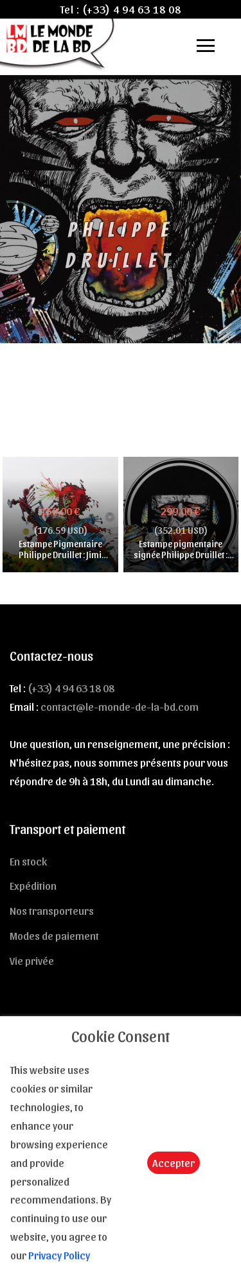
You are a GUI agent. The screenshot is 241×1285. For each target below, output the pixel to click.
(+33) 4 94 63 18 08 (131, 9)
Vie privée (32, 960)
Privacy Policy (59, 1254)
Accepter (173, 1162)
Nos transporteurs (52, 910)
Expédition (33, 885)
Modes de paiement (54, 935)
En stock (28, 861)
